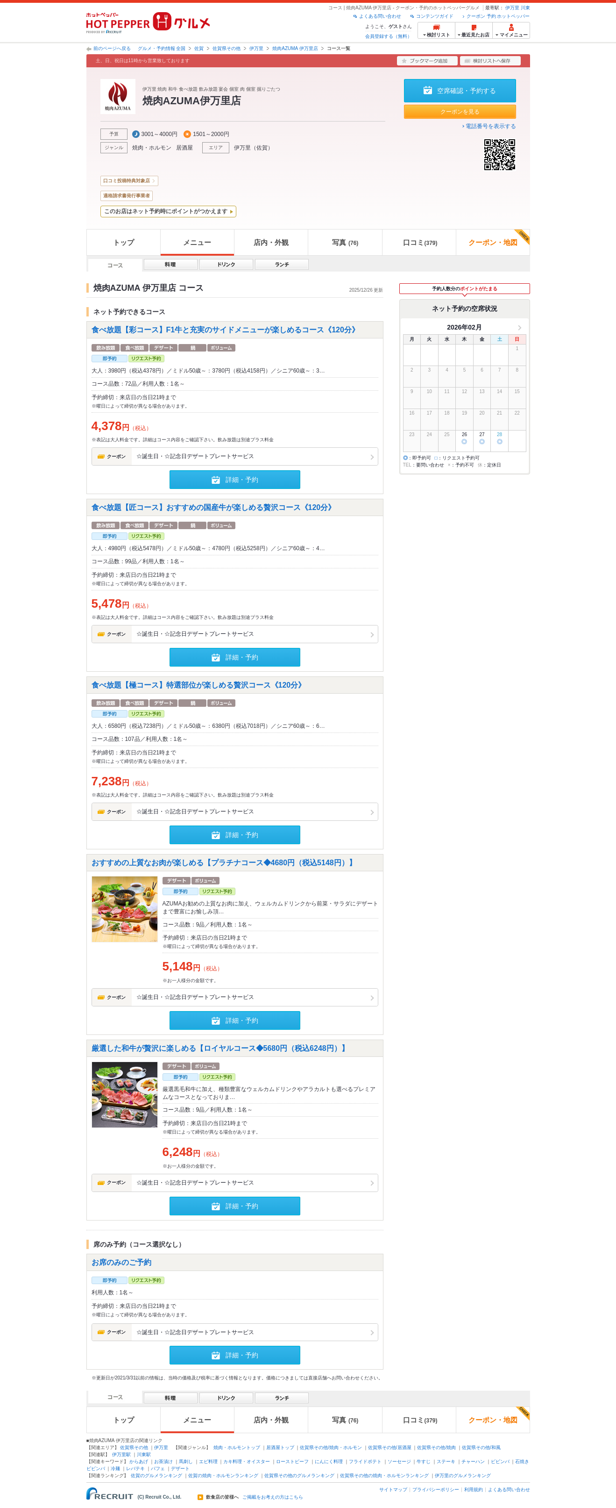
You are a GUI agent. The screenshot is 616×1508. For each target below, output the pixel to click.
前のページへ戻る (112, 48)
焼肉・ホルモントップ (236, 1447)
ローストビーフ (292, 1461)
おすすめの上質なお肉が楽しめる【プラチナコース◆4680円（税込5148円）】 (224, 863)
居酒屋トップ (280, 1447)
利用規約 (473, 1489)
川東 (525, 7)
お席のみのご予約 (121, 1262)
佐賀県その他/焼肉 (436, 1447)
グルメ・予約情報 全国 (162, 48)
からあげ (138, 1461)
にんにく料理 (329, 1461)
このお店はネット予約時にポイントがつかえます (165, 211)
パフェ (158, 1468)
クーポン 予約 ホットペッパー (498, 16)
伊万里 (512, 7)
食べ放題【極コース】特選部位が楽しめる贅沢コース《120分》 (199, 685)
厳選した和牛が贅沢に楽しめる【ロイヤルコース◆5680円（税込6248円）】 (220, 1048)
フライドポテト (365, 1461)
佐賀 (199, 48)
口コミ (420, 242)
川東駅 (144, 1454)
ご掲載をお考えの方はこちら (272, 1497)
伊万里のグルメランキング (463, 1475)
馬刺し (186, 1461)
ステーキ (446, 1461)
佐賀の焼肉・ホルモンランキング (223, 1475)
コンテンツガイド (434, 16)
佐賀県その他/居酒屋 (389, 1447)
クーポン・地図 (499, 238)
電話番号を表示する (491, 126)
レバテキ (135, 1468)
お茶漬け (163, 1461)
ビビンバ (500, 1461)
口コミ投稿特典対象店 (126, 180)
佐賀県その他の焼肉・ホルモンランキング (384, 1475)
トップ (123, 242)
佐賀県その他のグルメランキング (299, 1475)
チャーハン (473, 1461)
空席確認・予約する (466, 90)
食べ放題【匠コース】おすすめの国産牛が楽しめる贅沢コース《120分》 (214, 507)
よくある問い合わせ (380, 16)
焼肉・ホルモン (151, 147)
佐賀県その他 (226, 48)
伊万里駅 (121, 1454)
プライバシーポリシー (435, 1489)
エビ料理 (208, 1461)
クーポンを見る (460, 111)
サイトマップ (393, 1489)
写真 (345, 242)
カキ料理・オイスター (246, 1461)
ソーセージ (399, 1461)
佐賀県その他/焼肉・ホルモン (331, 1447)
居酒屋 (184, 147)
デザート (180, 1468)
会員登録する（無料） (388, 36)
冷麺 (115, 1468)
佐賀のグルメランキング (156, 1475)
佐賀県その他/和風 (481, 1447)
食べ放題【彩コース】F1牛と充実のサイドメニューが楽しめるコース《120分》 (225, 330)
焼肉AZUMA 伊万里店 (295, 48)
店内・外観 (271, 242)
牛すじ (424, 1461)
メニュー (197, 242)
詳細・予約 (242, 479)
